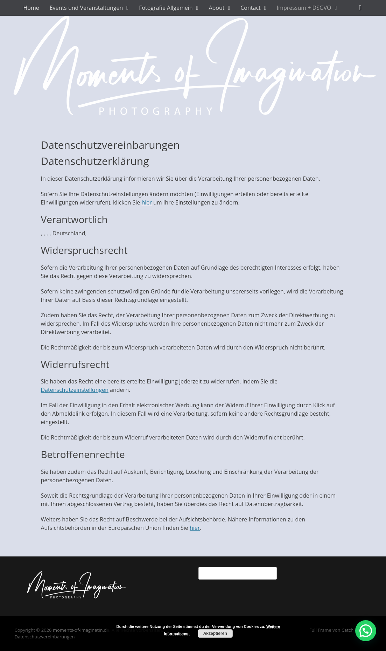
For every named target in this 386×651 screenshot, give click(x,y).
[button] (365, 630)
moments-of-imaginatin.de (81, 630)
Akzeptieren (215, 633)
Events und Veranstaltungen (86, 8)
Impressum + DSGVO (304, 8)
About (216, 8)
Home (31, 8)
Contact (250, 8)
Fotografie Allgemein (165, 8)
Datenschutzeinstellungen (74, 390)
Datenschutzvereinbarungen (45, 636)
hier (147, 202)
